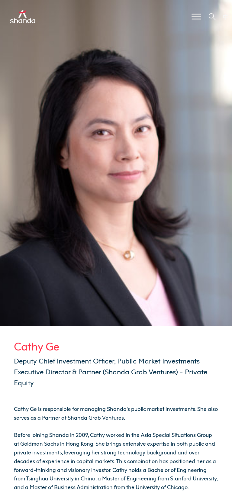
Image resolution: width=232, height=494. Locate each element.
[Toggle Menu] (196, 16)
